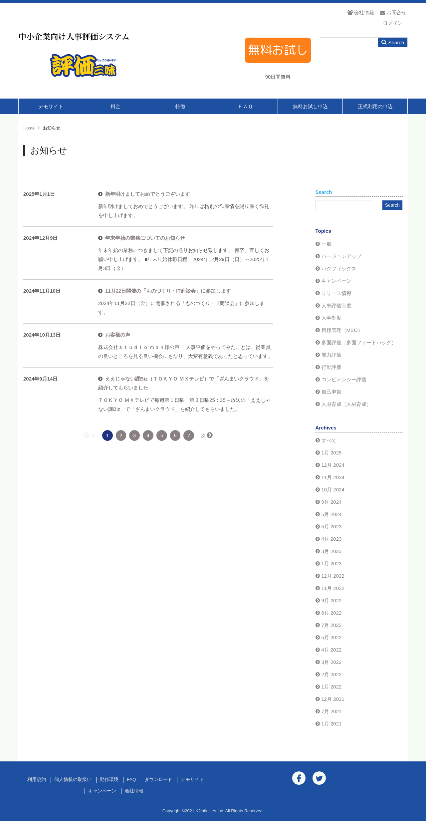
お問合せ (393, 12)
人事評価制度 (336, 305)
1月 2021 (331, 723)
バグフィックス (338, 268)
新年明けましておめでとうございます (147, 194)
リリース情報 (336, 293)
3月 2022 (331, 662)
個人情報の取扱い (73, 779)
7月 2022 (331, 625)
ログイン (393, 23)
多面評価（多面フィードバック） (358, 342)
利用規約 (36, 779)
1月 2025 (331, 452)
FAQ (131, 779)
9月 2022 (331, 600)
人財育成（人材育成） (346, 404)
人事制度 (331, 318)
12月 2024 (332, 465)
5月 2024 (331, 514)
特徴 (180, 106)
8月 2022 (331, 613)
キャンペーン (336, 281)
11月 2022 (332, 588)
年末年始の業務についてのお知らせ (145, 238)
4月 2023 (331, 539)
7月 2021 (331, 711)
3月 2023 (331, 551)
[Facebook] (299, 778)
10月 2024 (332, 489)
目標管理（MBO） (342, 330)
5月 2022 (331, 637)
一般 (326, 244)
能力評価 (331, 355)
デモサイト (50, 106)
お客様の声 (117, 335)
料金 (115, 106)
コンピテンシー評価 (343, 379)
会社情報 (360, 12)
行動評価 (331, 367)
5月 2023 (331, 526)
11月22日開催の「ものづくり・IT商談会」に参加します (168, 291)
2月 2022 (331, 674)
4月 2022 (331, 650)
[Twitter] (319, 778)
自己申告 (331, 392)
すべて (328, 440)
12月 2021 (332, 699)
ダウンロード (158, 779)
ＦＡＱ (245, 106)
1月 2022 (331, 686)
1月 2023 (331, 563)
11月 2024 (332, 477)
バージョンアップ (341, 256)
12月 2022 (332, 576)
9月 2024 (331, 502)
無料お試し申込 (310, 106)
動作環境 (109, 779)
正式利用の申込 (375, 106)
